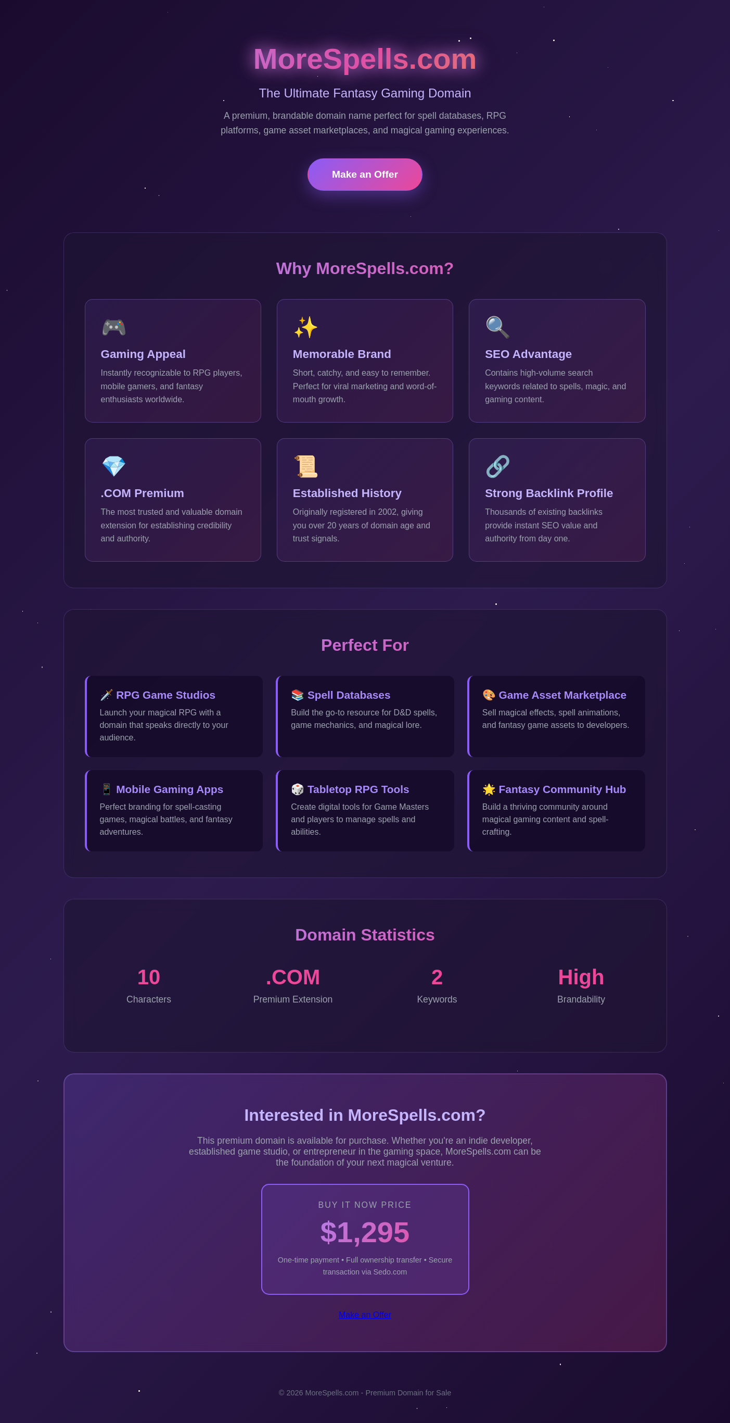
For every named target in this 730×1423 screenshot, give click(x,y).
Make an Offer (365, 174)
